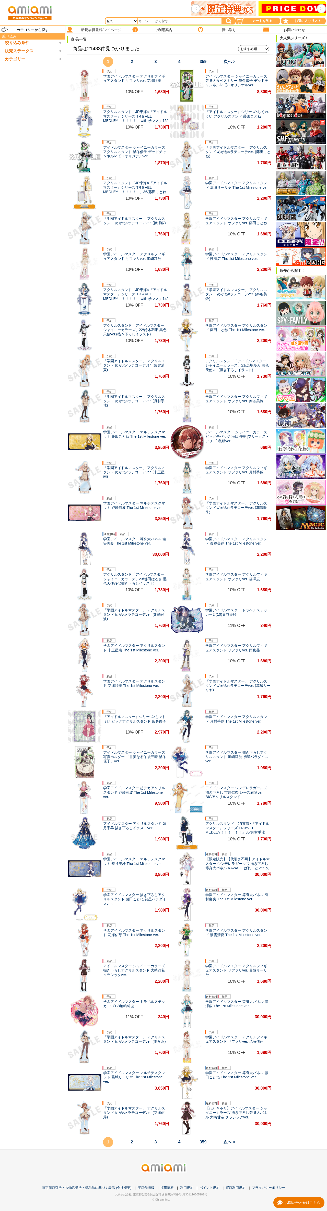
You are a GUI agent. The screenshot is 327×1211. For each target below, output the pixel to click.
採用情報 (167, 1188)
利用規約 (186, 1188)
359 (203, 61)
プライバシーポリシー (268, 1188)
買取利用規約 (236, 1188)
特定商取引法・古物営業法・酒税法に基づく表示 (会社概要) (86, 1188)
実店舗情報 (146, 1188)
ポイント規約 (209, 1188)
